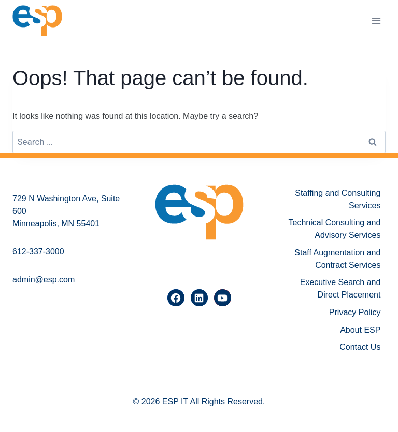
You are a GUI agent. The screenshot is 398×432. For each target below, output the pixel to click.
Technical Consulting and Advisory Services (335, 228)
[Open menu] (376, 20)
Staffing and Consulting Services (337, 199)
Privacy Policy (355, 312)
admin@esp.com (43, 279)
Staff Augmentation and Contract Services (337, 258)
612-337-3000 (38, 251)
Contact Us (359, 347)
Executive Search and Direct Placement (340, 288)
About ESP (360, 330)
